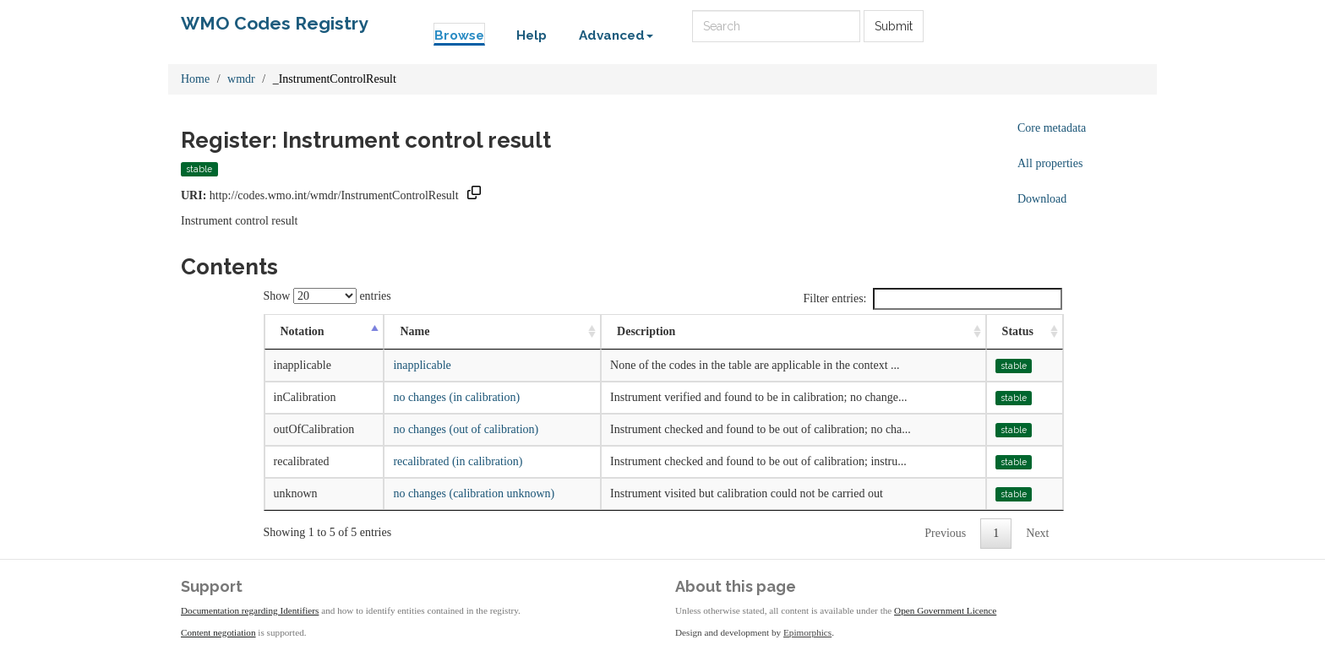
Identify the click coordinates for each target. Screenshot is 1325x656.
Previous (945, 533)
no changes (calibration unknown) (473, 493)
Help (531, 35)
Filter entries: (932, 299)
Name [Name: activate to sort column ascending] (414, 331)
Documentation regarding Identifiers (250, 610)
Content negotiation (218, 632)
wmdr (241, 79)
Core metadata (1051, 128)
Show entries (327, 296)
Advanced (616, 35)
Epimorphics (807, 632)
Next (1037, 533)
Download (1041, 198)
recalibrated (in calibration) (457, 461)
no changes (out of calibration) (465, 429)
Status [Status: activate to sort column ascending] (1017, 331)
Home (195, 79)
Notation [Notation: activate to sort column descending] (302, 331)
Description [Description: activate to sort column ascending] (646, 331)
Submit (894, 26)
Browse (459, 35)
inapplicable (421, 365)
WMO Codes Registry (274, 23)
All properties (1049, 163)
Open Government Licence (945, 610)
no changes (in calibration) (456, 397)
